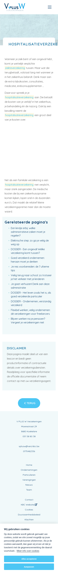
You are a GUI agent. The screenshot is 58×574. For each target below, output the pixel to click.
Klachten (29, 519)
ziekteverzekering (15, 68)
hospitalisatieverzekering (19, 97)
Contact (29, 499)
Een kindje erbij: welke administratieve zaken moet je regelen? (28, 232)
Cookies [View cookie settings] (29, 509)
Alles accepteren (29, 559)
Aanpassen (29, 567)
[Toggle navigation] (49, 7)
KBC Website (29, 504)
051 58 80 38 (29, 436)
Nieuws (29, 484)
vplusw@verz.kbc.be (29, 446)
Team (29, 489)
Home (29, 465)
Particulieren (29, 474)
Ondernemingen (29, 469)
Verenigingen (29, 479)
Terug (30, 403)
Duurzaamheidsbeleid (29, 514)
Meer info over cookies (28, 551)
